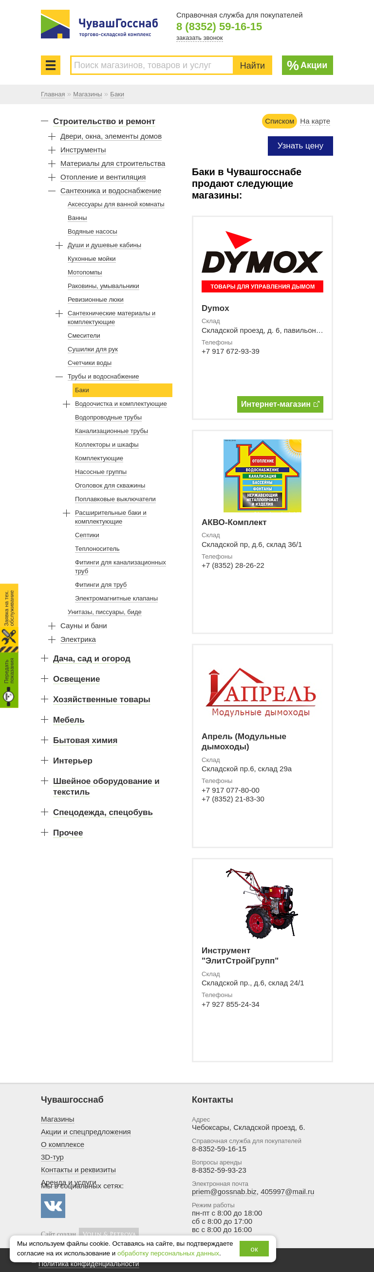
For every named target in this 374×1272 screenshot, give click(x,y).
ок (254, 1249)
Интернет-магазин (280, 404)
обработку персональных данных (168, 1253)
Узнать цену (300, 145)
